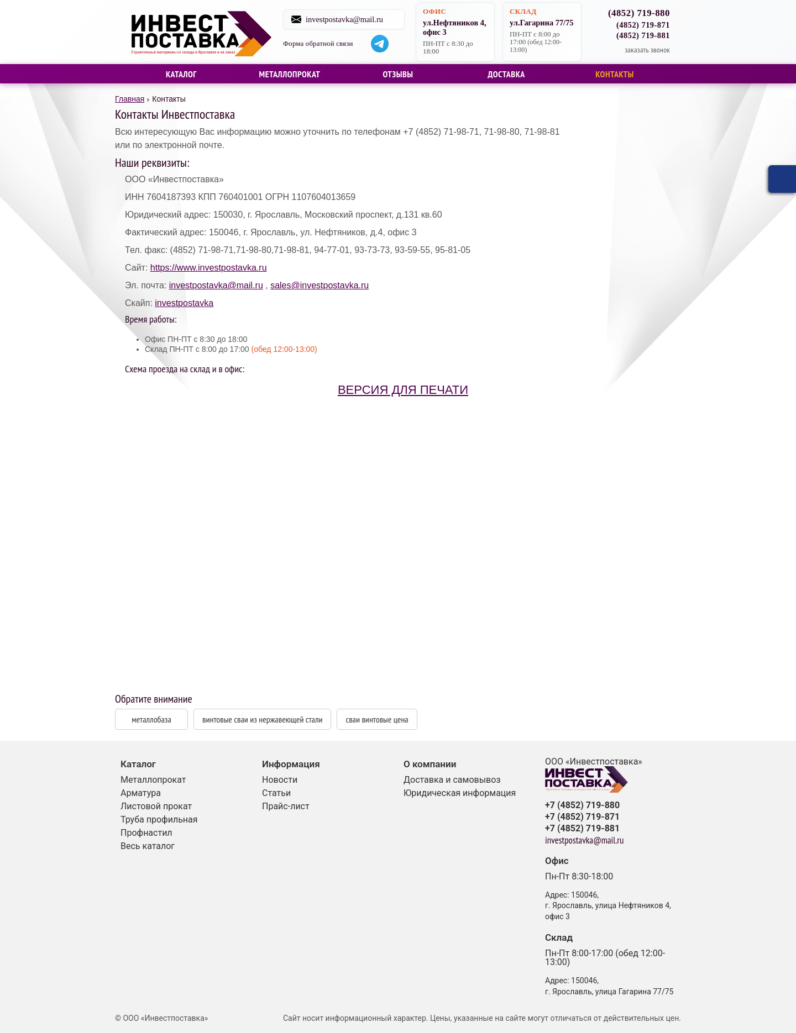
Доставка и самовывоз (452, 779)
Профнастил (146, 833)
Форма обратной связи (321, 44)
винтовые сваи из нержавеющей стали (262, 719)
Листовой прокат (156, 806)
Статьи (276, 793)
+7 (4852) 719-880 (582, 805)
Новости (279, 779)
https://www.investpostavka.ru (208, 267)
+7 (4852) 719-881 (582, 828)
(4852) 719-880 (639, 13)
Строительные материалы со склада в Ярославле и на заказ (200, 32)
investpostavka (184, 303)
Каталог (181, 74)
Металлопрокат (290, 74)
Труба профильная (159, 819)
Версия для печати (403, 390)
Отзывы (398, 74)
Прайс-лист (286, 806)
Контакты (614, 74)
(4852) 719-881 (643, 35)
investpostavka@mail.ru (347, 19)
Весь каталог (148, 846)
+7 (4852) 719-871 (582, 817)
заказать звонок (647, 50)
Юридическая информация (460, 793)
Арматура (141, 793)
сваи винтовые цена (376, 719)
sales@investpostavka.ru (319, 285)
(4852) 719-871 (643, 25)
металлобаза (151, 719)
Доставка (506, 74)
